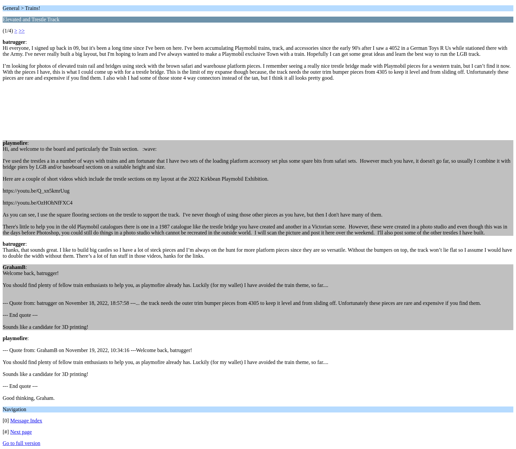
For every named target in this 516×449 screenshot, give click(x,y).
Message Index (26, 420)
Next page (21, 432)
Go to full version (21, 443)
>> (22, 31)
